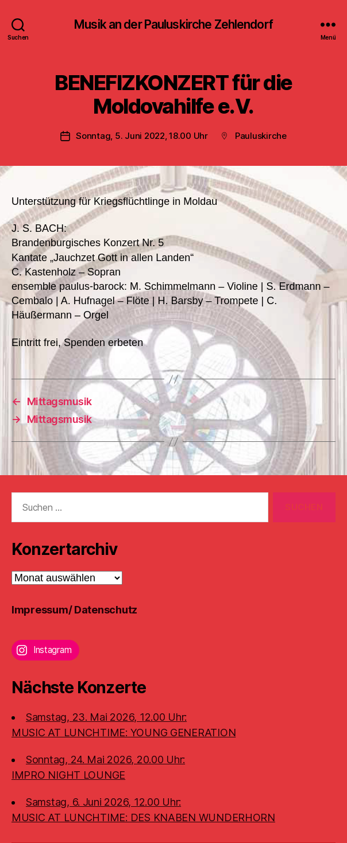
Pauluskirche (261, 135)
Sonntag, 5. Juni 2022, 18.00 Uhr (142, 135)
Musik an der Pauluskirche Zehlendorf (173, 24)
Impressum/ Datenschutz (74, 610)
